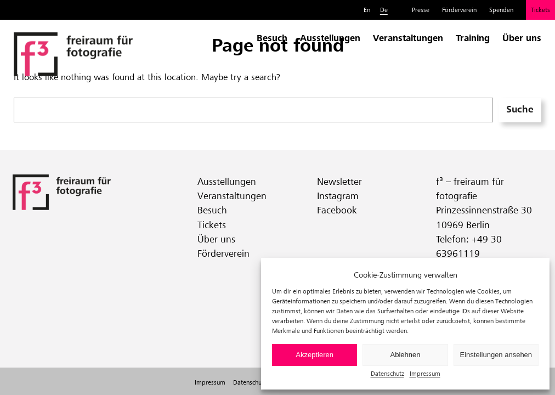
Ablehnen (405, 355)
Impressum (425, 373)
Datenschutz (387, 373)
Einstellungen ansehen (496, 355)
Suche (520, 109)
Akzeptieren (314, 355)
